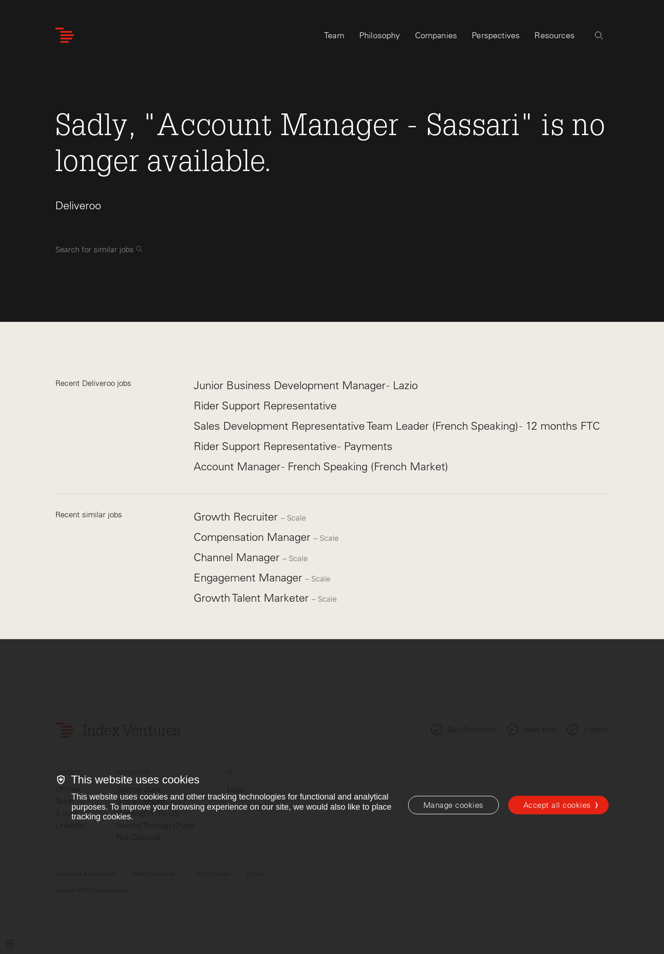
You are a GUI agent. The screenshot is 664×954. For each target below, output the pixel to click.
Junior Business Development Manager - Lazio (306, 385)
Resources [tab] (554, 35)
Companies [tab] (436, 35)
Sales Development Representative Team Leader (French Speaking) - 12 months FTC (397, 426)
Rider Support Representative (265, 405)
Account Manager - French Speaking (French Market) (321, 466)
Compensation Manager (254, 537)
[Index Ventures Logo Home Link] (64, 35)
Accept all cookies (557, 805)
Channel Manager (238, 557)
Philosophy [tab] (379, 35)
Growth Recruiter (237, 516)
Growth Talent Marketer (253, 597)
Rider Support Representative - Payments (293, 446)
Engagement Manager (249, 577)
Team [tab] (334, 35)
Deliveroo (78, 205)
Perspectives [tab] (496, 35)
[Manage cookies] (453, 805)
